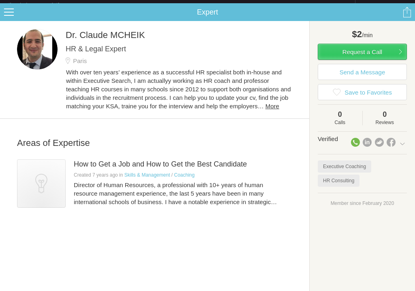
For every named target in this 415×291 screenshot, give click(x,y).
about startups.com (384, 5)
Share (407, 18)
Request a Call (362, 58)
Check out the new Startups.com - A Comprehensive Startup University (267, 5)
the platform (42, 4)
